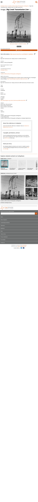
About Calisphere (4, 219)
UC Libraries (24, 245)
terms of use (7, 138)
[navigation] (1, 2)
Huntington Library (4, 6)
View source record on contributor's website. (21, 54)
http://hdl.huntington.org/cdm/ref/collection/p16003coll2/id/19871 (13, 100)
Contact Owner (19, 50)
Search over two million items (7, 211)
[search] (36, 2)
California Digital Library (21, 246)
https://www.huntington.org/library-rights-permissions (17, 79)
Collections (3, 225)
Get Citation (19, 46)
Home (2, 217)
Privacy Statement (4, 237)
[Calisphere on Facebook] (23, 248)
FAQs (2, 231)
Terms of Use (3, 234)
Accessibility (3, 239)
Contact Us (3, 242)
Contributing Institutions (5, 222)
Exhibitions (3, 228)
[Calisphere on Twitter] (21, 248)
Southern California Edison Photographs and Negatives (18, 6)
